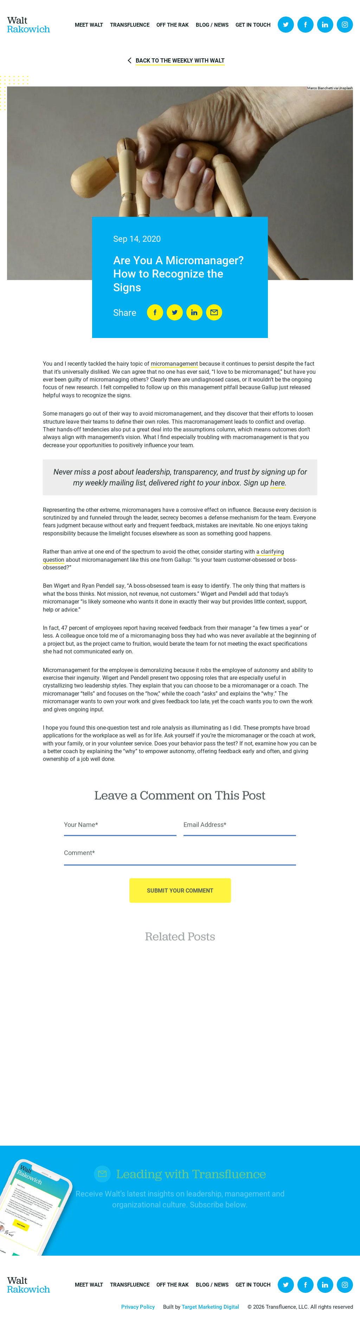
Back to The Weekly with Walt (180, 60)
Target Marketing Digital (210, 1306)
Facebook (305, 25)
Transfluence (129, 24)
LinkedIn (325, 25)
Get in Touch (253, 24)
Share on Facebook (155, 313)
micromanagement (174, 365)
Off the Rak (172, 24)
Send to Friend (214, 313)
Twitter (286, 25)
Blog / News (212, 24)
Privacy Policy (138, 1306)
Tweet (175, 313)
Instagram (345, 25)
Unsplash (346, 88)
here (277, 484)
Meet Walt (89, 24)
